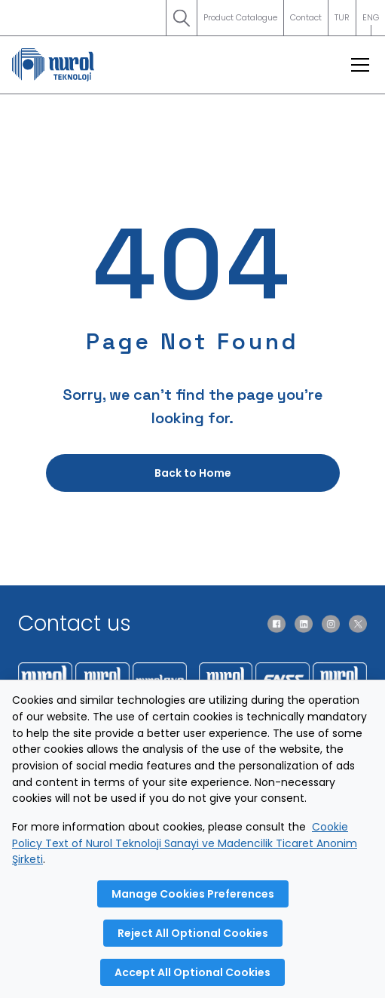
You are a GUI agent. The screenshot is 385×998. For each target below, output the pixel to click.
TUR (342, 17)
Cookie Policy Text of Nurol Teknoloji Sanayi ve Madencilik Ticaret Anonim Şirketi (184, 843)
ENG (370, 23)
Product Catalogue (240, 17)
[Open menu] (360, 65)
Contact (306, 17)
